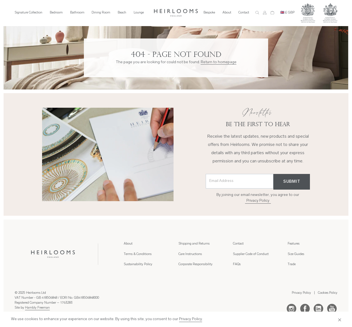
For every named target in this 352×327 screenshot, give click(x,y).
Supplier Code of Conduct (251, 254)
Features (293, 243)
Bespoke (209, 12)
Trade (292, 264)
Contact (243, 12)
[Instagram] (291, 308)
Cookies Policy (327, 293)
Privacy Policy (258, 201)
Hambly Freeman (37, 307)
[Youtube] (331, 308)
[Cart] (272, 13)
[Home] (176, 12)
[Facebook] (304, 308)
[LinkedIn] (318, 308)
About (226, 12)
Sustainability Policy (138, 264)
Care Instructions (190, 254)
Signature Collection (28, 12)
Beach (122, 12)
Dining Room (101, 12)
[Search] (257, 13)
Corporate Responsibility (195, 264)
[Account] (264, 13)
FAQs (237, 264)
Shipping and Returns (194, 243)
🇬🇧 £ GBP (287, 12)
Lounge (139, 12)
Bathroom (77, 12)
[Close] (338, 319)
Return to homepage (219, 62)
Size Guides (296, 254)
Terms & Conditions (138, 254)
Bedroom (56, 12)
